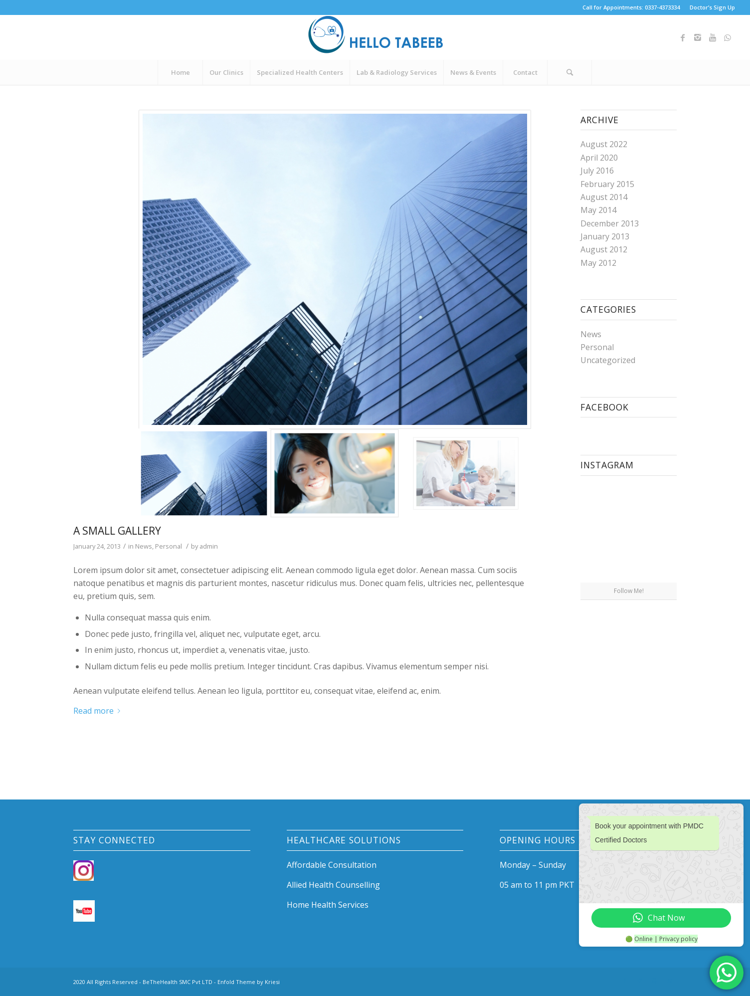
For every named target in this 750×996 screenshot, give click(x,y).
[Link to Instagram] (697, 37)
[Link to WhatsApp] (727, 37)
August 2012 (603, 249)
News (143, 546)
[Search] (569, 72)
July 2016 (597, 170)
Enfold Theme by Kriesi (248, 982)
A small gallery (117, 531)
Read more (98, 710)
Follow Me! (629, 591)
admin (208, 546)
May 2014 (598, 209)
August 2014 (603, 197)
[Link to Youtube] (712, 37)
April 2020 (599, 157)
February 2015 (607, 184)
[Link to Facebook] (682, 37)
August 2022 (603, 144)
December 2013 (609, 223)
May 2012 (598, 262)
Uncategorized (607, 360)
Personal (168, 546)
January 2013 (604, 236)
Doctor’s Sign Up (712, 7)
